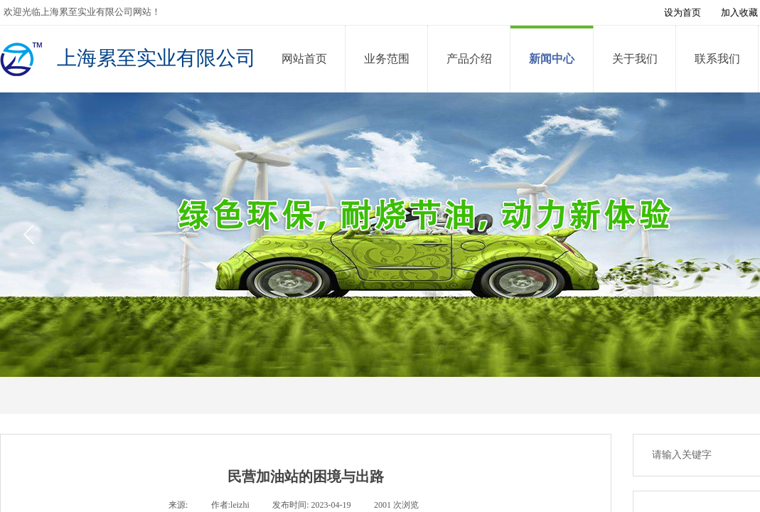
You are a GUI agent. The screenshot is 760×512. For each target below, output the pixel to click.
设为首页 (682, 12)
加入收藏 (739, 12)
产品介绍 (469, 59)
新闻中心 (551, 59)
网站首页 (304, 59)
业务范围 (387, 59)
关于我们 (635, 59)
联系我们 (717, 59)
